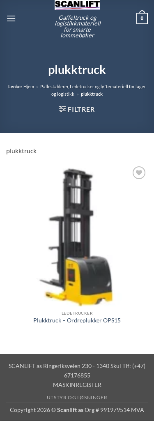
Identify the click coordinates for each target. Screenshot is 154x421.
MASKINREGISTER (77, 384)
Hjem (28, 86)
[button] (11, 18)
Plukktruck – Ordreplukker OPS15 (77, 320)
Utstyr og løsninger (77, 397)
